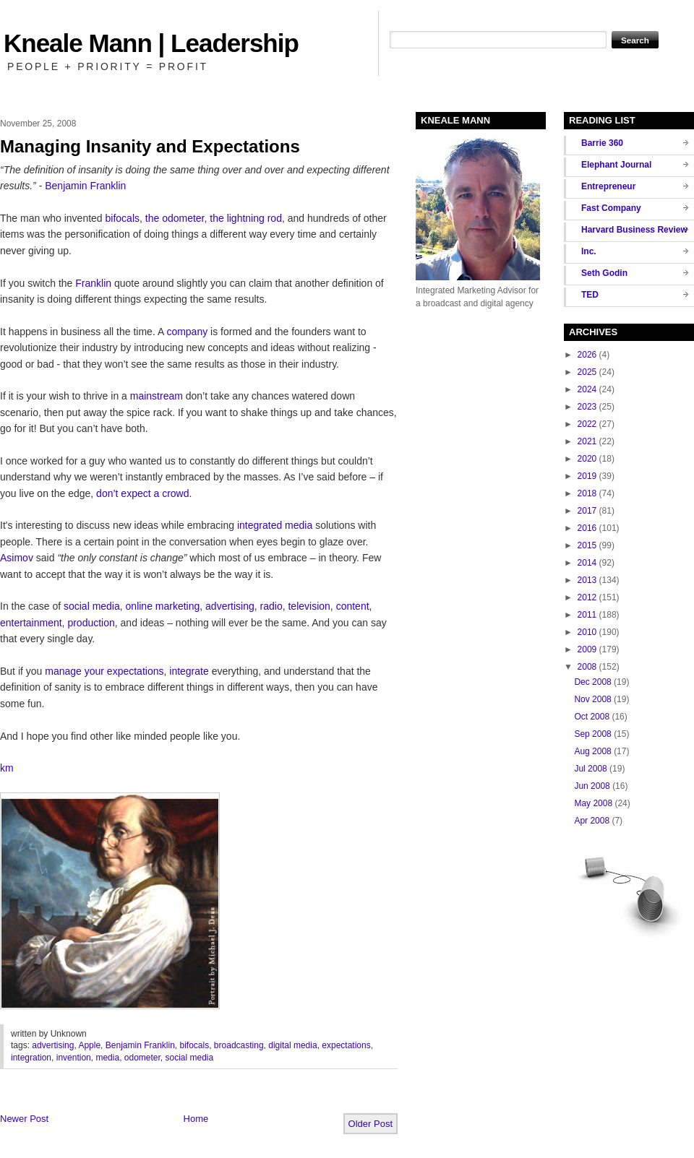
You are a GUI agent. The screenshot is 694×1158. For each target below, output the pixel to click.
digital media (292, 1045)
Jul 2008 (590, 769)
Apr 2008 (591, 821)
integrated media (274, 525)
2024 (587, 389)
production (90, 622)
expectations (346, 1045)
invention (73, 1058)
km (7, 768)
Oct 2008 (591, 717)
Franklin (93, 283)
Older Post (370, 1123)
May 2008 (593, 803)
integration (31, 1058)
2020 (587, 459)
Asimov (16, 557)
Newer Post (24, 1118)
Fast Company (611, 208)
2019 (587, 476)
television (309, 606)
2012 (587, 597)
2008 (587, 667)
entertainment (31, 622)
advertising (229, 606)
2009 (587, 649)
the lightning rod (246, 218)
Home (196, 1118)
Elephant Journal (616, 165)
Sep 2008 (592, 734)
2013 (587, 580)
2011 (587, 615)
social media (92, 606)
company (186, 331)
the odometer (175, 218)
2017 (587, 511)
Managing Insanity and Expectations (150, 146)
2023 (587, 407)
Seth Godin (604, 273)
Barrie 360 (602, 143)
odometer (142, 1058)
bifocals (123, 218)
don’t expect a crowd (142, 493)
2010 (587, 632)
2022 (587, 424)
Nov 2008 (592, 699)
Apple (89, 1045)
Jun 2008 (591, 786)
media (107, 1058)
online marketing (163, 606)
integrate (188, 671)
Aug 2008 (592, 751)
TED (590, 295)
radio (271, 606)
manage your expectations (104, 671)
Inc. (588, 251)
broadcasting (239, 1045)
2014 (587, 563)
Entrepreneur (608, 186)
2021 (587, 441)
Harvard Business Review (634, 230)
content (352, 606)
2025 (587, 372)
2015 (587, 545)
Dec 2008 (592, 682)
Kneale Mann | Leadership (151, 43)
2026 (587, 355)
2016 (587, 528)
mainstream (156, 396)
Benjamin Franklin (85, 185)
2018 (587, 493)
